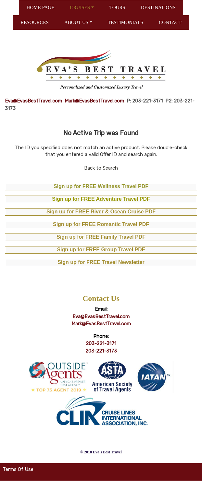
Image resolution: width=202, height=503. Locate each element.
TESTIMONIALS (125, 22)
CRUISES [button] (80, 7)
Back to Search (101, 168)
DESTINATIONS (158, 7)
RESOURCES (34, 22)
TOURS (117, 7)
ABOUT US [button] (76, 22)
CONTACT (170, 22)
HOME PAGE (41, 7)
